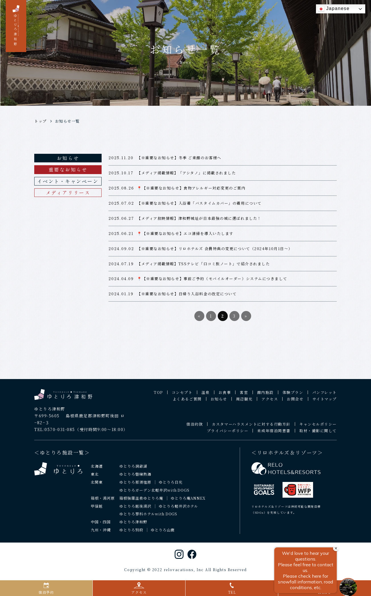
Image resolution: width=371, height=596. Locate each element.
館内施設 (265, 395)
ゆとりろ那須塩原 (135, 484)
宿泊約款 (194, 427)
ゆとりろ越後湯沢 (135, 508)
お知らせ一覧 (67, 121)
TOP (158, 395)
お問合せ (295, 401)
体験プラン (293, 395)
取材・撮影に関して (318, 433)
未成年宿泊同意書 (273, 433)
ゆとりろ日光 (171, 484)
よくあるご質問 (187, 401)
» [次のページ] (246, 319)
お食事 (225, 395)
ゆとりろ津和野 (133, 524)
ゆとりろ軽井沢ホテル (178, 508)
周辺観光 (244, 401)
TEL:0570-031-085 (54, 432)
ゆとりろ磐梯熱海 (135, 476)
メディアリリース (68, 192)
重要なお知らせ (68, 169)
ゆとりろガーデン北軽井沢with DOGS (154, 492)
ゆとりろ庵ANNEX (188, 500)
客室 (244, 395)
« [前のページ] (199, 319)
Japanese (334, 8)
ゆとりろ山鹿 (163, 532)
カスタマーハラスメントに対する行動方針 (251, 427)
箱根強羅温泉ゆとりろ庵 (141, 500)
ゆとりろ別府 (131, 532)
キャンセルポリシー (318, 427)
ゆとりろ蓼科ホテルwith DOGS (148, 516)
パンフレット (324, 395)
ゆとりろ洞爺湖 (133, 468)
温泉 (205, 395)
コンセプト (182, 395)
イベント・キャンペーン (67, 181)
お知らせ (68, 158)
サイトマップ (324, 401)
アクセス (269, 401)
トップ (40, 121)
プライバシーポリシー (228, 433)
